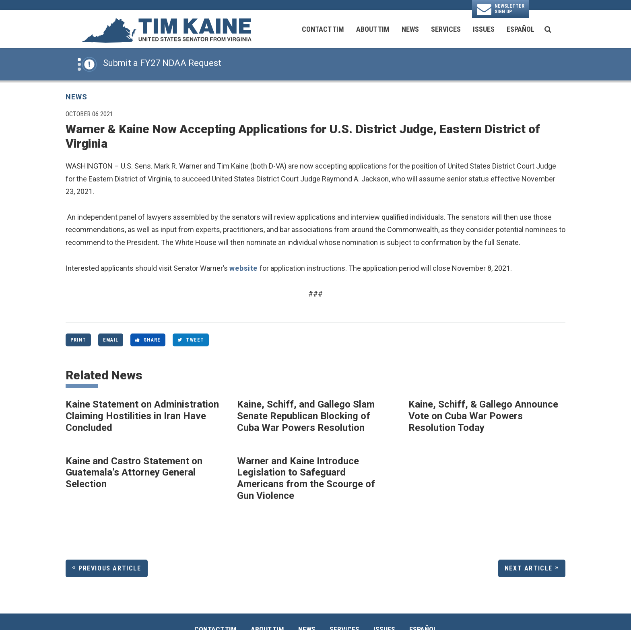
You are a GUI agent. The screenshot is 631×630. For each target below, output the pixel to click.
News (410, 29)
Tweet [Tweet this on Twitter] (190, 340)
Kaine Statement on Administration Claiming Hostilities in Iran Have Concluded (142, 416)
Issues (484, 29)
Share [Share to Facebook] (148, 340)
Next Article (529, 568)
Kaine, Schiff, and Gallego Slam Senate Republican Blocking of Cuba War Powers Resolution (306, 416)
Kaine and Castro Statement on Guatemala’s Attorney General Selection (134, 472)
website (244, 268)
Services (446, 29)
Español (520, 29)
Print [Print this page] (78, 340)
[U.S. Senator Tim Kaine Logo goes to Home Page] (166, 29)
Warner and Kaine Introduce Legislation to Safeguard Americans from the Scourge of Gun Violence (306, 478)
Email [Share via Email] (110, 340)
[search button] (547, 29)
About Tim (373, 29)
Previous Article (109, 568)
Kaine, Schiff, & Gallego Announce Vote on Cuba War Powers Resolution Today (483, 416)
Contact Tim (323, 29)
